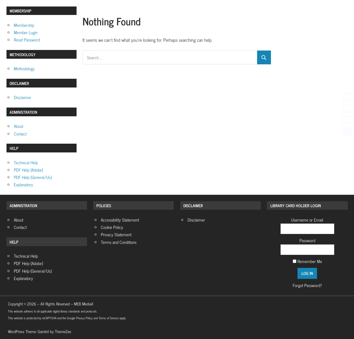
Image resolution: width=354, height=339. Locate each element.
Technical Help (26, 162)
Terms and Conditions (118, 242)
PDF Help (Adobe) (28, 169)
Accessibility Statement (120, 219)
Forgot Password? (307, 285)
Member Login (26, 32)
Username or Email (307, 219)
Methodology (24, 68)
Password (307, 240)
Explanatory (23, 184)
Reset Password (27, 39)
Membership (24, 25)
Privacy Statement (116, 234)
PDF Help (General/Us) (33, 177)
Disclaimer (22, 97)
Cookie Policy (112, 227)
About (18, 126)
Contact (20, 133)
